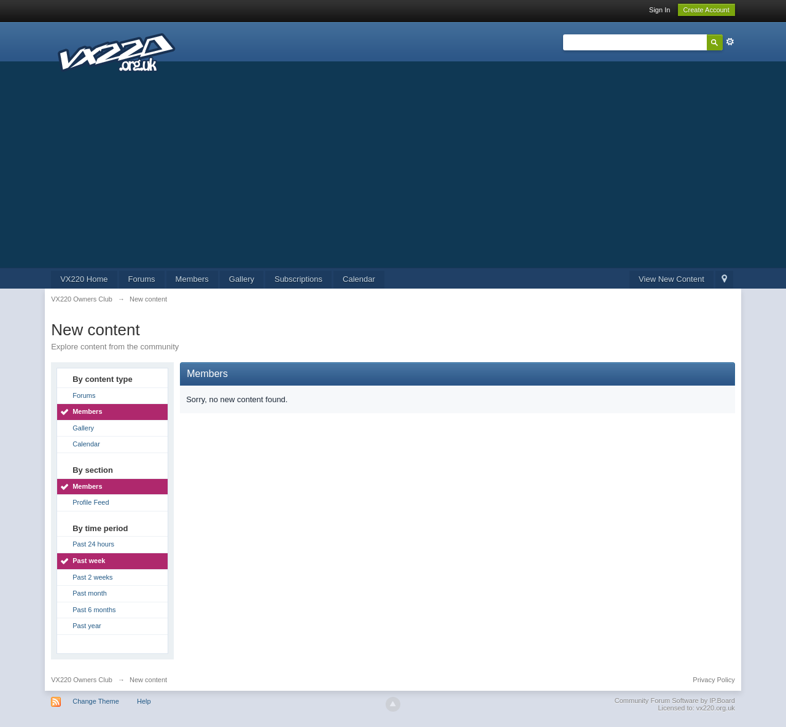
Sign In (659, 10)
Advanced (730, 42)
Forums (141, 279)
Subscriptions (298, 279)
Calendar (359, 279)
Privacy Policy (713, 679)
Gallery (241, 279)
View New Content (671, 279)
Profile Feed (90, 502)
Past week (88, 560)
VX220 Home (83, 279)
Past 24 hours (93, 544)
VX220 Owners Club (81, 679)
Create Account (706, 10)
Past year (86, 625)
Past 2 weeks (92, 577)
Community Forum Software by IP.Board (675, 700)
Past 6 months (93, 609)
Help (144, 701)
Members (192, 279)
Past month (89, 593)
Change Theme (95, 701)
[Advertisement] (393, 176)
